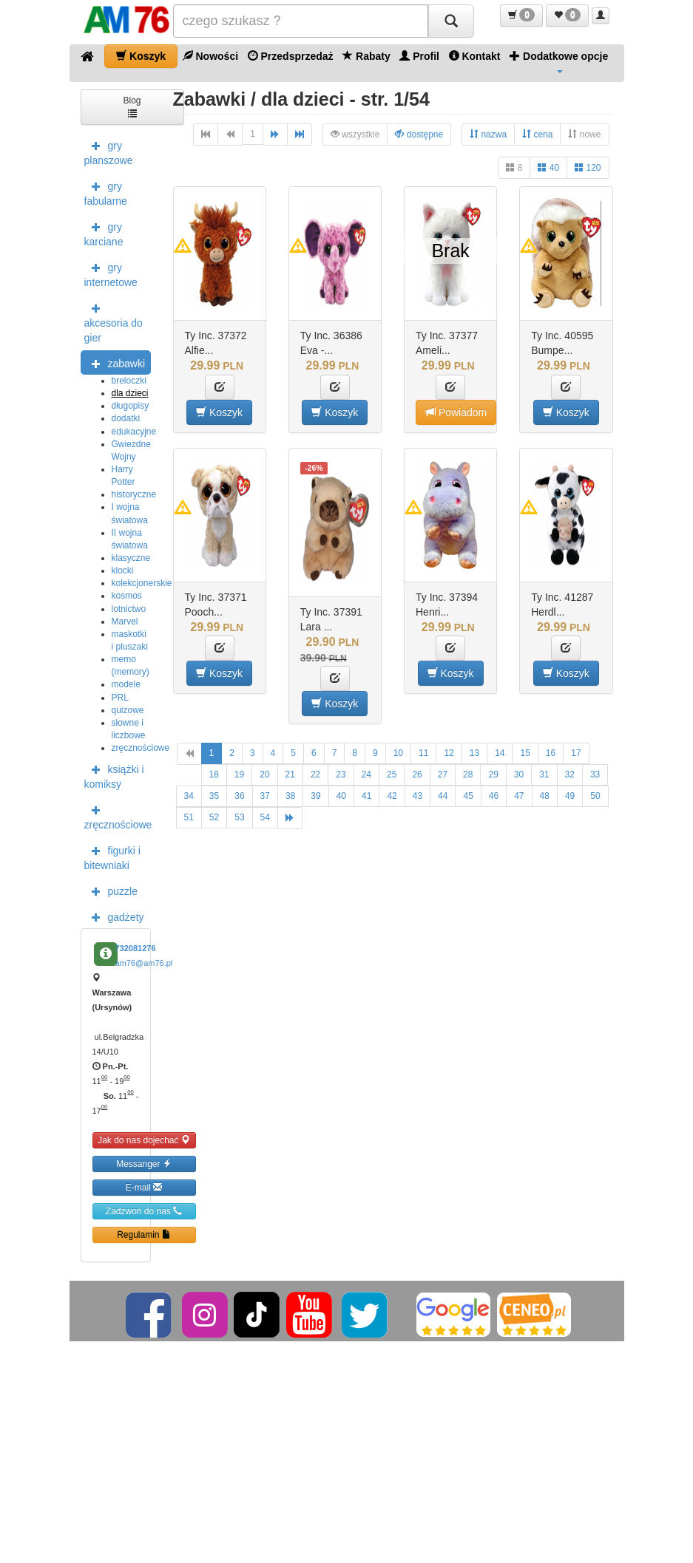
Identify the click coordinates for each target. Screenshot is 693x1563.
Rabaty (366, 56)
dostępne (419, 134)
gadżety (114, 916)
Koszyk (141, 56)
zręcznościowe (141, 748)
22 (315, 774)
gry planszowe (108, 151)
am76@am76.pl (144, 962)
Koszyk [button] (219, 412)
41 (366, 796)
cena (537, 134)
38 (290, 796)
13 (474, 753)
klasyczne (131, 558)
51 (189, 817)
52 (214, 817)
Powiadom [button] (456, 412)
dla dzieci (130, 393)
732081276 (135, 948)
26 (417, 774)
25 (391, 774)
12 (448, 753)
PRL (120, 697)
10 (398, 753)
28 (468, 774)
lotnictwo (129, 609)
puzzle (111, 890)
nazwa (488, 134)
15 (525, 753)
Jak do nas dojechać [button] (144, 1139)
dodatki (126, 418)
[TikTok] (257, 1314)
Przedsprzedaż (291, 56)
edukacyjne (134, 431)
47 (519, 796)
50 (595, 796)
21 (290, 774)
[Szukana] (300, 21)
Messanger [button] (144, 1163)
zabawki (115, 363)
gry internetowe (111, 273)
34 (189, 796)
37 (265, 796)
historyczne (134, 494)
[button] (521, 15)
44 (442, 796)
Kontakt (475, 56)
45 (468, 796)
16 (550, 753)
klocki (123, 570)
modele (126, 684)
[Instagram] (206, 1314)
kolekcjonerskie (142, 583)
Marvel (125, 621)
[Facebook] (150, 1314)
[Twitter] (365, 1314)
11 (423, 753)
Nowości (210, 56)
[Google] (453, 1314)
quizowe (128, 710)
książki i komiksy (114, 775)
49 (570, 796)
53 (239, 817)
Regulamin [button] (144, 1234)
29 (493, 774)
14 (499, 753)
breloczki (129, 380)
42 (391, 796)
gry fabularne (105, 192)
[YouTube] (310, 1314)
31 (544, 774)
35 (214, 796)
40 (548, 167)
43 (417, 796)
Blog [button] (132, 106)
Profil (419, 56)
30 (519, 774)
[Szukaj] (451, 21)
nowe (584, 134)
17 (576, 753)
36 (239, 796)
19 (239, 774)
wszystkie (355, 134)
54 (265, 817)
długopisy (130, 406)
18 (214, 774)
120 (588, 167)
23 (340, 774)
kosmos (127, 595)
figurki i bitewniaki (112, 856)
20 (264, 774)
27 (442, 774)
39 (315, 796)
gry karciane (104, 233)
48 (545, 796)
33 (595, 774)
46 (493, 796)
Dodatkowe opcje (559, 61)
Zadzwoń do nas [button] (144, 1210)
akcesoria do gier (113, 321)
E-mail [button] (144, 1187)
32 (570, 774)
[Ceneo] (534, 1314)
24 (366, 774)
